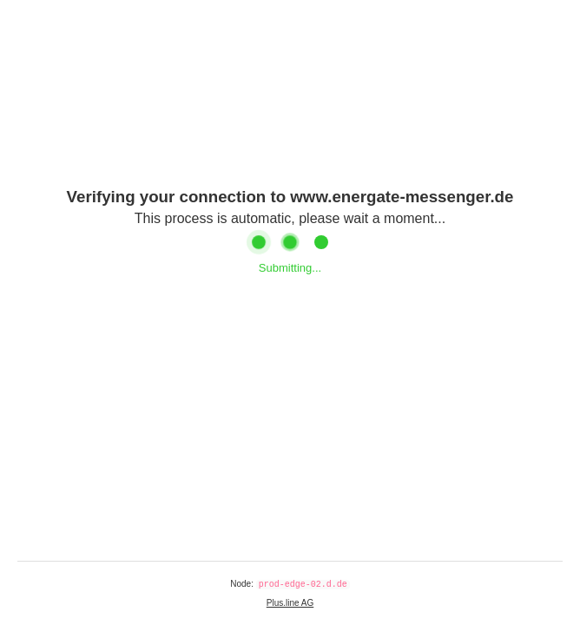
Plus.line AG (290, 603)
